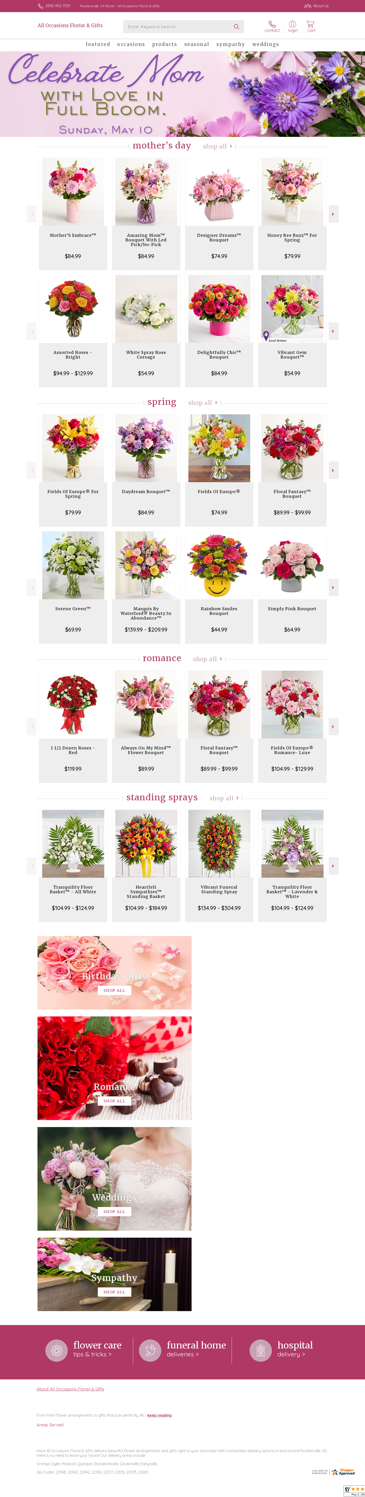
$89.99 (146, 768)
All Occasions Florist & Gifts (70, 25)
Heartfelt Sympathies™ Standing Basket (146, 891)
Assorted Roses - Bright (73, 355)
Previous (32, 214)
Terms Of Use (226, 1492)
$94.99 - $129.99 (73, 373)
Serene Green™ (73, 608)
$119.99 (72, 768)
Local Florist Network (287, 1492)
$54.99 (146, 373)
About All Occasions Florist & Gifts (70, 1198)
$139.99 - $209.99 (146, 629)
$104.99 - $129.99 (292, 768)
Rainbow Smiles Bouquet (219, 611)
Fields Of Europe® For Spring (73, 494)
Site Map (316, 1492)
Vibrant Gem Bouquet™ (292, 355)
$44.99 (219, 629)
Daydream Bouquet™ (146, 491)
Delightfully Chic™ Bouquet (219, 355)
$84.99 (73, 256)
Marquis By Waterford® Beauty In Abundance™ (146, 613)
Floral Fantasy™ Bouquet (292, 494)
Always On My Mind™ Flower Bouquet (146, 750)
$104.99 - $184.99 (146, 907)
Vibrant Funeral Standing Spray (219, 889)
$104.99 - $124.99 (73, 907)
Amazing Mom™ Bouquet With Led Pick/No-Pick (146, 240)
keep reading (159, 1224)
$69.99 (73, 629)
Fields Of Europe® (219, 491)
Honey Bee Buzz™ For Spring (292, 238)
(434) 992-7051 (58, 5)
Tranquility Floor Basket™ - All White (73, 889)
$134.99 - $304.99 (219, 907)
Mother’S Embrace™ (73, 235)
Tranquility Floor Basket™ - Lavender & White (292, 891)
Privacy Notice (254, 1492)
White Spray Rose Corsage (146, 355)
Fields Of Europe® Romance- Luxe (292, 750)
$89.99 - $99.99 (292, 512)
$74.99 (219, 256)
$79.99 (292, 256)
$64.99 (292, 629)
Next (334, 214)
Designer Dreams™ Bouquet (219, 238)
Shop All (215, 146)
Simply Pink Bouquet (292, 608)
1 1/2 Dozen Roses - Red (73, 750)
